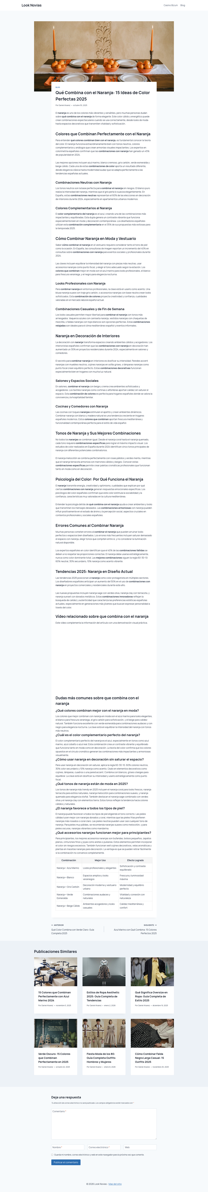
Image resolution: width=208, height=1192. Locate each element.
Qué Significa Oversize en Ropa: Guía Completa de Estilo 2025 (151, 996)
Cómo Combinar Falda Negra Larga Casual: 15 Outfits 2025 (149, 1058)
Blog (182, 5)
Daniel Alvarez (64, 105)
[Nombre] (67, 1147)
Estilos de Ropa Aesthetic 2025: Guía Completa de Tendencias (103, 996)
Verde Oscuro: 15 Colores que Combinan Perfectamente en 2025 (54, 1058)
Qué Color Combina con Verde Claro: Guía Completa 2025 (76, 929)
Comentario (59, 1111)
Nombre (57, 1147)
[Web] (140, 1147)
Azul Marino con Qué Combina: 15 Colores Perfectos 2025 (131, 929)
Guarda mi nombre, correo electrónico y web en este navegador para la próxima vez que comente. (99, 1154)
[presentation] (55, 971)
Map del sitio (115, 1183)
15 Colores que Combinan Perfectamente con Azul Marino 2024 (54, 996)
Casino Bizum (171, 5)
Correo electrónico (99, 1147)
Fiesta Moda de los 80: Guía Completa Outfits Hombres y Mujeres (101, 1058)
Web (127, 1147)
